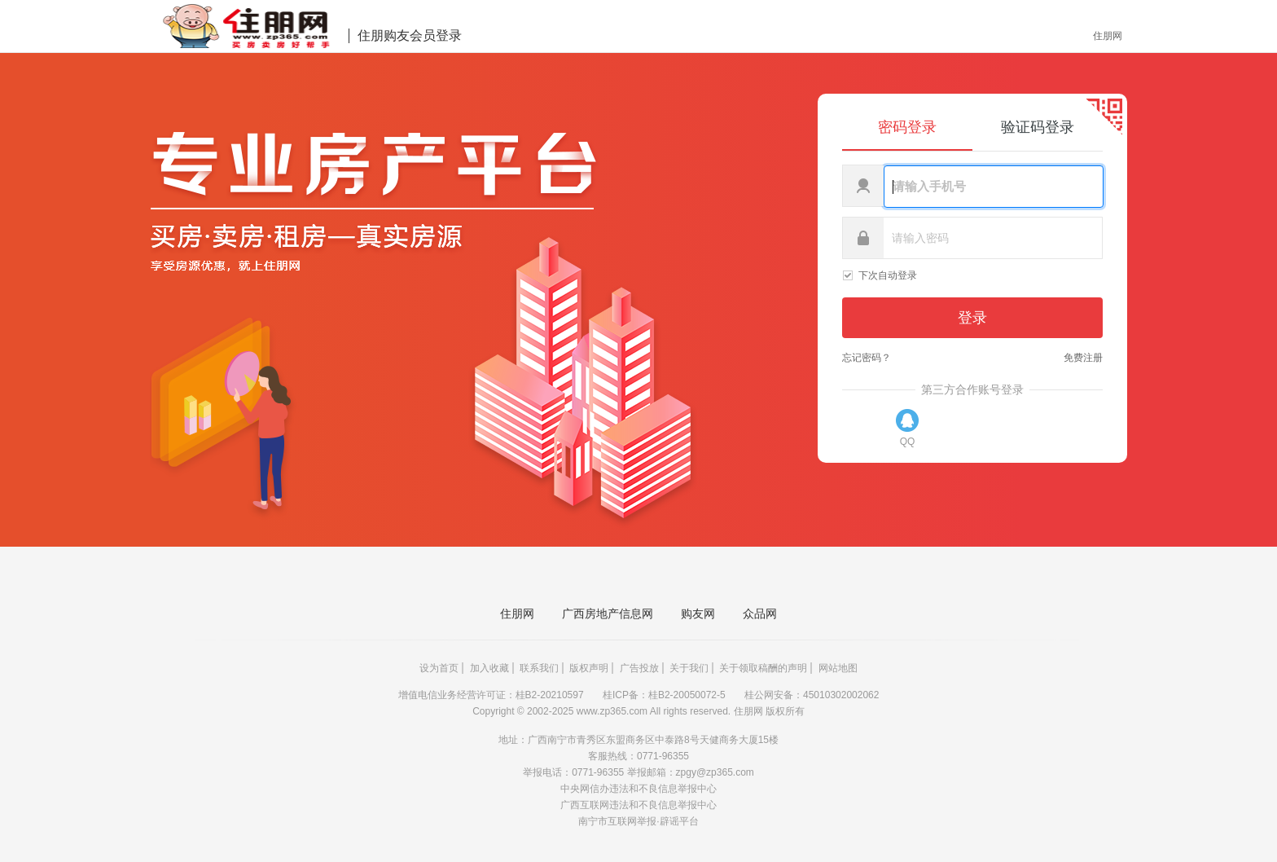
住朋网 (1107, 36)
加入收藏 (489, 668)
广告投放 (639, 668)
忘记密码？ (866, 357)
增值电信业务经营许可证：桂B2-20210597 (492, 695)
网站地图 (838, 668)
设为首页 (439, 668)
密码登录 (907, 127)
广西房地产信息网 (607, 613)
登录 (972, 318)
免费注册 (1083, 357)
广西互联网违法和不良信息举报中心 (638, 805)
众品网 (760, 613)
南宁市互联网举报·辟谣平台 (638, 821)
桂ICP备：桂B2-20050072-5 (665, 695)
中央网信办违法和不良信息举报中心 (638, 788)
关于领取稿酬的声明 (763, 668)
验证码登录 (1037, 127)
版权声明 (588, 668)
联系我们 (539, 668)
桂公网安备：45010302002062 (811, 695)
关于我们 (689, 668)
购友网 (698, 613)
